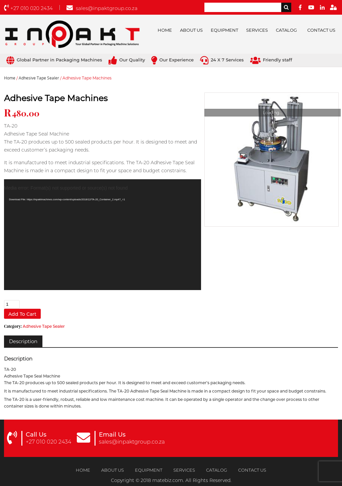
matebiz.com (167, 480)
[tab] (23, 341)
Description (23, 341)
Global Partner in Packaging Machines (54, 59)
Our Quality (127, 59)
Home (165, 30)
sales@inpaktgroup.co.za (102, 8)
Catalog (286, 30)
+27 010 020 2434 (28, 8)
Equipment (224, 30)
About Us (191, 30)
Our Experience (172, 59)
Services (257, 30)
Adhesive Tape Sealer (39, 78)
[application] (102, 234)
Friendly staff (271, 59)
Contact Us (321, 30)
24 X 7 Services (222, 59)
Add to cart (22, 314)
